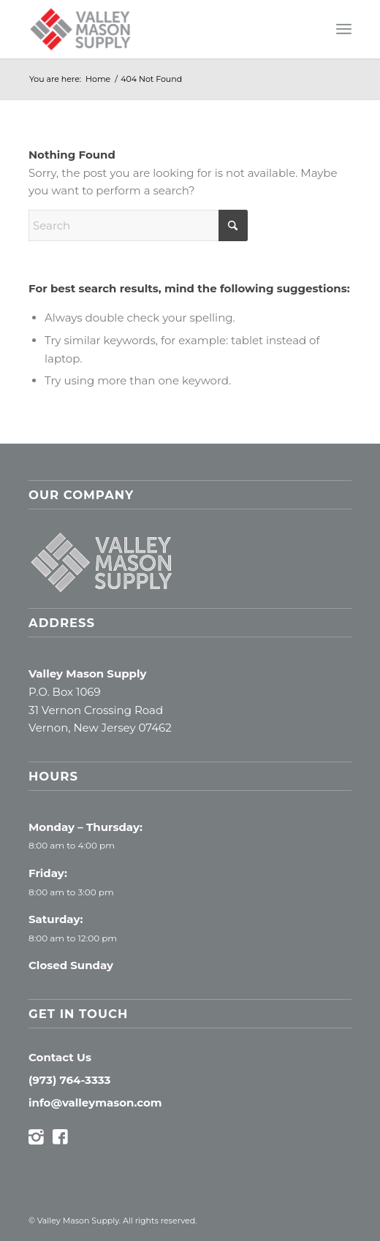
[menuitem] (344, 29)
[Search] (138, 225)
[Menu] (344, 29)
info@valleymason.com (95, 1102)
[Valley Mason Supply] (157, 29)
